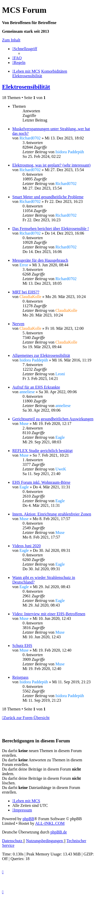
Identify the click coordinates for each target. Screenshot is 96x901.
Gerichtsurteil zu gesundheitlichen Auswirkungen (52, 419)
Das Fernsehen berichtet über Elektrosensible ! (50, 228)
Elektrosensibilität (26, 86)
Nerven (18, 324)
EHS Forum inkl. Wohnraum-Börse (41, 482)
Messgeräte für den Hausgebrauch (40, 260)
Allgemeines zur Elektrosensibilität (41, 355)
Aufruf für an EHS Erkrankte (36, 387)
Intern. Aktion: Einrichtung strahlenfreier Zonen (51, 514)
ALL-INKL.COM (50, 823)
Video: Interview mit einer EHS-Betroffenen (48, 614)
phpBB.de (58, 832)
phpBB (28, 819)
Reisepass (20, 677)
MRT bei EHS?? (25, 292)
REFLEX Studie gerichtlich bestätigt (42, 450)
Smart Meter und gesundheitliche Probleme (47, 197)
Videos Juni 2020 (26, 546)
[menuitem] (17, 58)
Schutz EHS (22, 645)
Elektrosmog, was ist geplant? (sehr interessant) (51, 165)
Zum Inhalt (11, 40)
